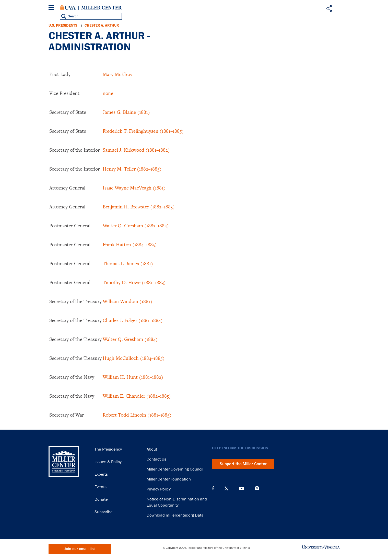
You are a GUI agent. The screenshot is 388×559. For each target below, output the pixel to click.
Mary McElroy (117, 74)
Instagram (257, 488)
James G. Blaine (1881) (126, 112)
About (152, 449)
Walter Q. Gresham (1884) (130, 339)
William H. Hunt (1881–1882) (133, 377)
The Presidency (108, 449)
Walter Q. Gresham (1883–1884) (136, 225)
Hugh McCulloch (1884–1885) (133, 358)
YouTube (241, 488)
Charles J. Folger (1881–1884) (133, 320)
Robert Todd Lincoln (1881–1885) (137, 414)
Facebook (213, 488)
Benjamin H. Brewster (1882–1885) (139, 206)
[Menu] (52, 8)
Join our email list (79, 548)
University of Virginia (68, 7)
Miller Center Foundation (169, 479)
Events (101, 486)
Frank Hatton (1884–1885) (130, 244)
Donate (101, 499)
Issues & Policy (108, 461)
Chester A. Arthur (102, 25)
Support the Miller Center (243, 463)
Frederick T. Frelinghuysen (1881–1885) (143, 131)
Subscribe (104, 512)
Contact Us (156, 459)
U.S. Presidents (63, 25)
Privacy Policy (159, 489)
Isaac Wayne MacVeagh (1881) (134, 187)
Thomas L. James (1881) (128, 263)
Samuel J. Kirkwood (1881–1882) (136, 150)
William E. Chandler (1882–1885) (137, 396)
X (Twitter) (226, 488)
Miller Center (101, 7)
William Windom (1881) (127, 301)
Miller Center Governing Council (175, 469)
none (108, 93)
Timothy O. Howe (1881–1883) (134, 282)
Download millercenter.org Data (175, 515)
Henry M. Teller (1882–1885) (132, 168)
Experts (101, 474)
